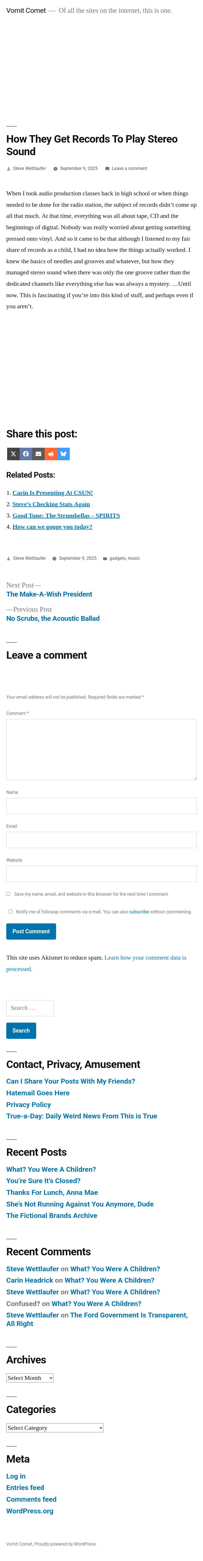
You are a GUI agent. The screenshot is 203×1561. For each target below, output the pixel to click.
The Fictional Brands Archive (51, 1215)
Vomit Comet (26, 10)
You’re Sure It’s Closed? (43, 1181)
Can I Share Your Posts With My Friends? (70, 1081)
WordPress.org (30, 1511)
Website (14, 860)
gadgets (118, 558)
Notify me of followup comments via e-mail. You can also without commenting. (99, 912)
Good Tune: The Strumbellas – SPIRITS (66, 516)
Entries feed (25, 1487)
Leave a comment (129, 168)
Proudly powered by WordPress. (65, 1544)
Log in (16, 1476)
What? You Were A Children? (51, 1169)
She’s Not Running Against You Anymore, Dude (80, 1204)
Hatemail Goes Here (38, 1093)
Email (11, 826)
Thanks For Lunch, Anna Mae (52, 1192)
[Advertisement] (101, 64)
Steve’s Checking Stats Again (51, 504)
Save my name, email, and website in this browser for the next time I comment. (91, 894)
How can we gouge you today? (52, 527)
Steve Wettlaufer (29, 168)
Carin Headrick (29, 1280)
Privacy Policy (28, 1104)
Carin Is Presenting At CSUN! (53, 493)
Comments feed (31, 1499)
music (134, 558)
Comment (17, 713)
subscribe (139, 912)
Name (12, 792)
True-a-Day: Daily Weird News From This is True (81, 1116)
